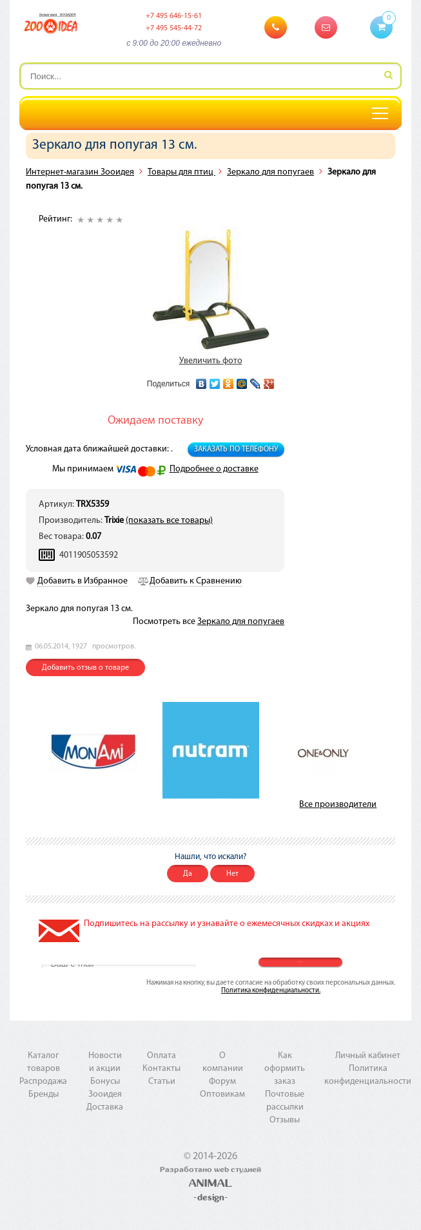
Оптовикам (222, 1094)
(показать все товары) (169, 520)
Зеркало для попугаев (270, 172)
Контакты (161, 1069)
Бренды (43, 1094)
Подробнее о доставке (214, 469)
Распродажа (43, 1081)
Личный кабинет (367, 1056)
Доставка (104, 1107)
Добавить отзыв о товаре (85, 668)
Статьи (161, 1081)
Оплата (161, 1056)
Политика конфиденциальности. (270, 990)
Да (187, 874)
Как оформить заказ (284, 1068)
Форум (222, 1081)
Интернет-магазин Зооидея (80, 172)
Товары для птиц (181, 172)
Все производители (338, 804)
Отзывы (284, 1120)
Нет (232, 874)
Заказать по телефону (236, 449)
